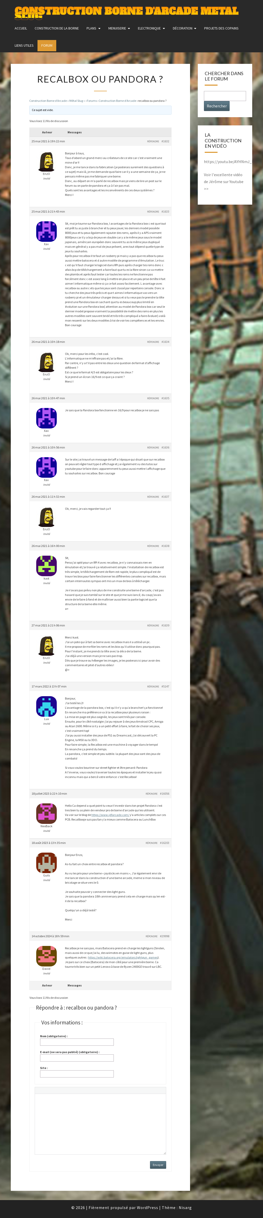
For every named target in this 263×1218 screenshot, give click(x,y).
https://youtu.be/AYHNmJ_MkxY (232, 161)
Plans (91, 28)
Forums (92, 101)
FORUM (46, 45)
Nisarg (185, 1207)
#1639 (165, 625)
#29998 (164, 936)
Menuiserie (117, 28)
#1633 (165, 211)
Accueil (21, 28)
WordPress (147, 1207)
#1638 (165, 546)
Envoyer (158, 1165)
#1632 (165, 141)
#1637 (165, 496)
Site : (44, 1068)
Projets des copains (221, 28)
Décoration (182, 28)
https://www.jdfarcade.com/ (110, 815)
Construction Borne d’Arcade (117, 101)
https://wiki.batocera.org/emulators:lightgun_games (123, 957)
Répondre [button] (153, 141)
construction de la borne (57, 28)
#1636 (165, 447)
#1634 (165, 342)
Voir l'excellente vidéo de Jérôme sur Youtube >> (223, 181)
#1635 (165, 398)
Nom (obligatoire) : (54, 1036)
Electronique (149, 28)
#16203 (164, 843)
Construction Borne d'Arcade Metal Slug (126, 11)
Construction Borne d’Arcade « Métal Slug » (57, 101)
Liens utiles (24, 45)
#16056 (164, 793)
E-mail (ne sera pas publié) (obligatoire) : (70, 1052)
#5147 (165, 686)
